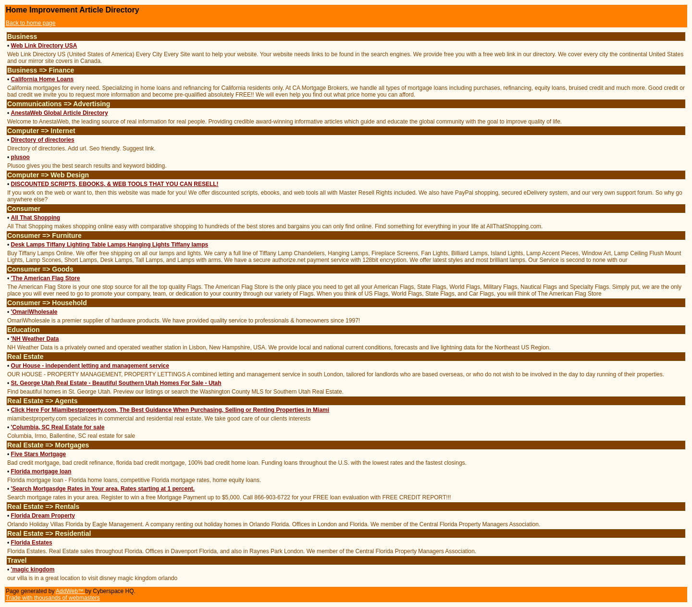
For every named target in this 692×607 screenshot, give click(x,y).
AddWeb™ (70, 591)
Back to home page (30, 23)
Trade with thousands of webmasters (53, 598)
